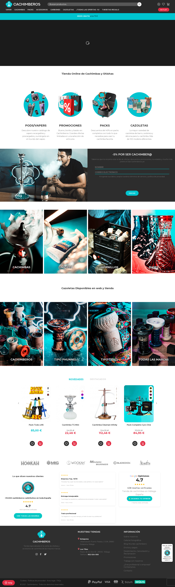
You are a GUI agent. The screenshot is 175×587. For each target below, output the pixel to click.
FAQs (59, 581)
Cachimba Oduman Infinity (104, 425)
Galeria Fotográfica (132, 540)
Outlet (163, 10)
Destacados (98, 379)
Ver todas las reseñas (28, 516)
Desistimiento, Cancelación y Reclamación (136, 552)
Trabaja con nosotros (133, 561)
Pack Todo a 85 (36, 425)
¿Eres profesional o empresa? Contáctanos (137, 566)
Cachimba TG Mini (70, 425)
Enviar (132, 193)
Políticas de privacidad (37, 581)
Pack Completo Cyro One (139, 425)
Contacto (128, 571)
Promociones (130, 557)
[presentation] (132, 184)
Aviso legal (51, 581)
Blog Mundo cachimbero (135, 544)
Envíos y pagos (130, 547)
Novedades (76, 379)
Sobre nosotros (131, 537)
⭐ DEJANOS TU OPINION (139, 499)
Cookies (23, 581)
